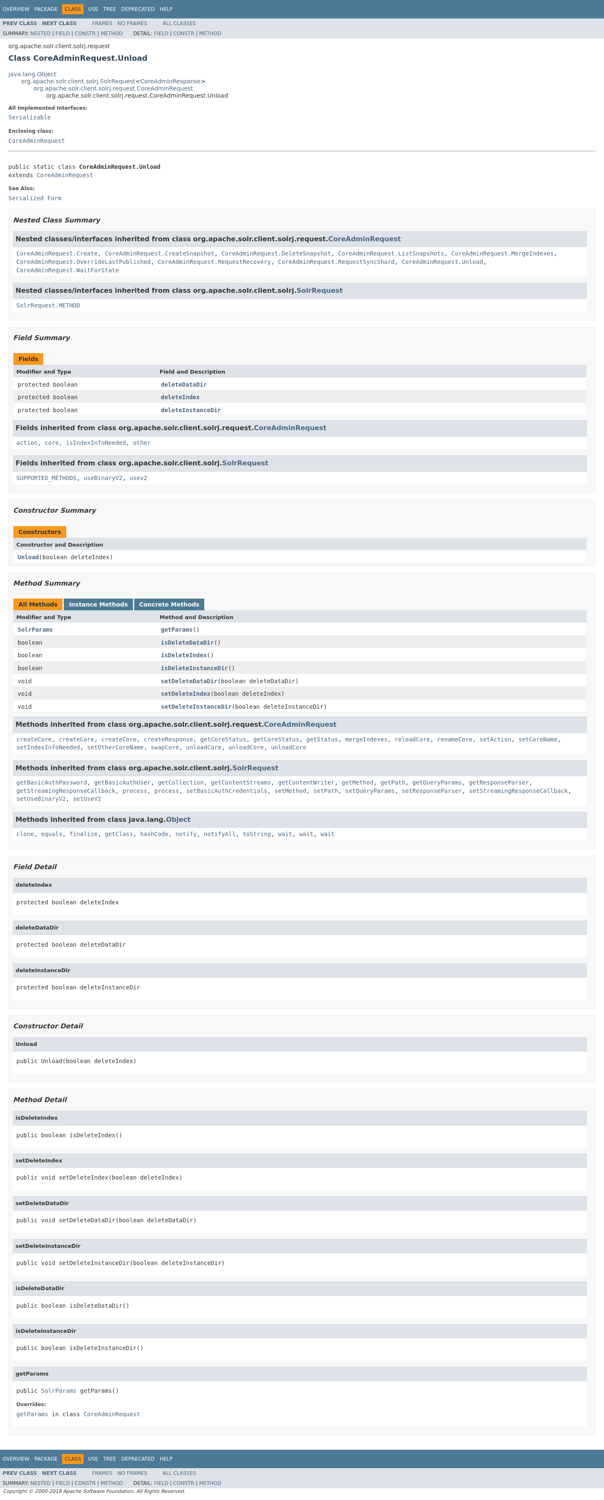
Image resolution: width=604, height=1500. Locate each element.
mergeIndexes (366, 739)
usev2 (138, 478)
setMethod (290, 790)
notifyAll (220, 834)
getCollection (181, 782)
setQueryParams (370, 790)
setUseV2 (87, 798)
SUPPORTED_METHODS (46, 478)
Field (62, 33)
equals (51, 834)
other (142, 442)
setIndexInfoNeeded (48, 747)
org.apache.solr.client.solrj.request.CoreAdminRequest (113, 88)
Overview (16, 9)
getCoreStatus (223, 739)
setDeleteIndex (186, 693)
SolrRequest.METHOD (48, 305)
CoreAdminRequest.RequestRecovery (214, 261)
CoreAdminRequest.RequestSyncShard (336, 261)
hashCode (154, 834)
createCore (34, 739)
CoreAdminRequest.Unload (442, 261)
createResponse (168, 739)
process (134, 790)
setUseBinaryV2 (41, 798)
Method (112, 33)
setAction (495, 739)
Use (93, 9)
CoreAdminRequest (36, 140)
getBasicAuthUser (122, 782)
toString (257, 834)
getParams (177, 629)
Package (45, 9)
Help (166, 9)
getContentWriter (306, 782)
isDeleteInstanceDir (194, 668)
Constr (85, 33)
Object (178, 820)
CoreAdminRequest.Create (57, 253)
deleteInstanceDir (191, 410)
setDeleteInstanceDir (196, 706)
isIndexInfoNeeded (96, 442)
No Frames (132, 23)
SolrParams (35, 629)
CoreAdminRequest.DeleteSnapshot (276, 253)
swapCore (165, 747)
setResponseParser (432, 790)
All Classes (179, 23)
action (27, 442)
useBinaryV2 (102, 478)
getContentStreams (241, 782)
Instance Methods (98, 604)
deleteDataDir (184, 384)
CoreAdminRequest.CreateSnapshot (159, 253)
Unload (28, 557)
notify (186, 834)
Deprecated (138, 9)
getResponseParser (499, 782)
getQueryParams (437, 782)
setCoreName (537, 739)
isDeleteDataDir (187, 642)
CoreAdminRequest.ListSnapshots (391, 253)
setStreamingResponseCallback (518, 790)
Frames (102, 23)
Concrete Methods (169, 604)
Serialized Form (34, 198)
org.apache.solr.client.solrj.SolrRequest (78, 81)
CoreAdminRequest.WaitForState (67, 270)
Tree (109, 9)
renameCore (454, 739)
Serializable (29, 117)
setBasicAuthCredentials (227, 790)
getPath (392, 782)
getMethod (357, 782)
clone (25, 834)
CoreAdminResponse (170, 81)
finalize (83, 834)
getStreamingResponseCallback (65, 790)
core (51, 442)
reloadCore (412, 739)
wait (285, 834)
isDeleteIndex (184, 655)
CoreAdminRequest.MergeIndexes (502, 253)
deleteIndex (180, 397)
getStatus (322, 739)
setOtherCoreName (115, 747)
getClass (119, 834)
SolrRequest (320, 290)
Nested (40, 33)
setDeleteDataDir (189, 681)
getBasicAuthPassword (51, 782)
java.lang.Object (32, 74)
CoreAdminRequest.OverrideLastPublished (83, 261)
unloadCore (203, 747)
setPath (325, 790)
